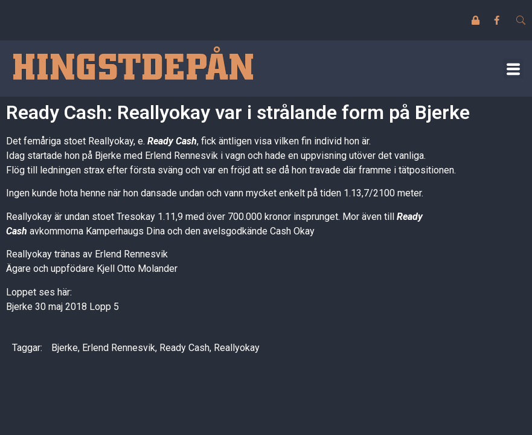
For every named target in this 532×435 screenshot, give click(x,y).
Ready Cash (172, 141)
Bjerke (64, 347)
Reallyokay (237, 347)
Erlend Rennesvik (118, 347)
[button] (513, 69)
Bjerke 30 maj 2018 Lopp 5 (62, 306)
